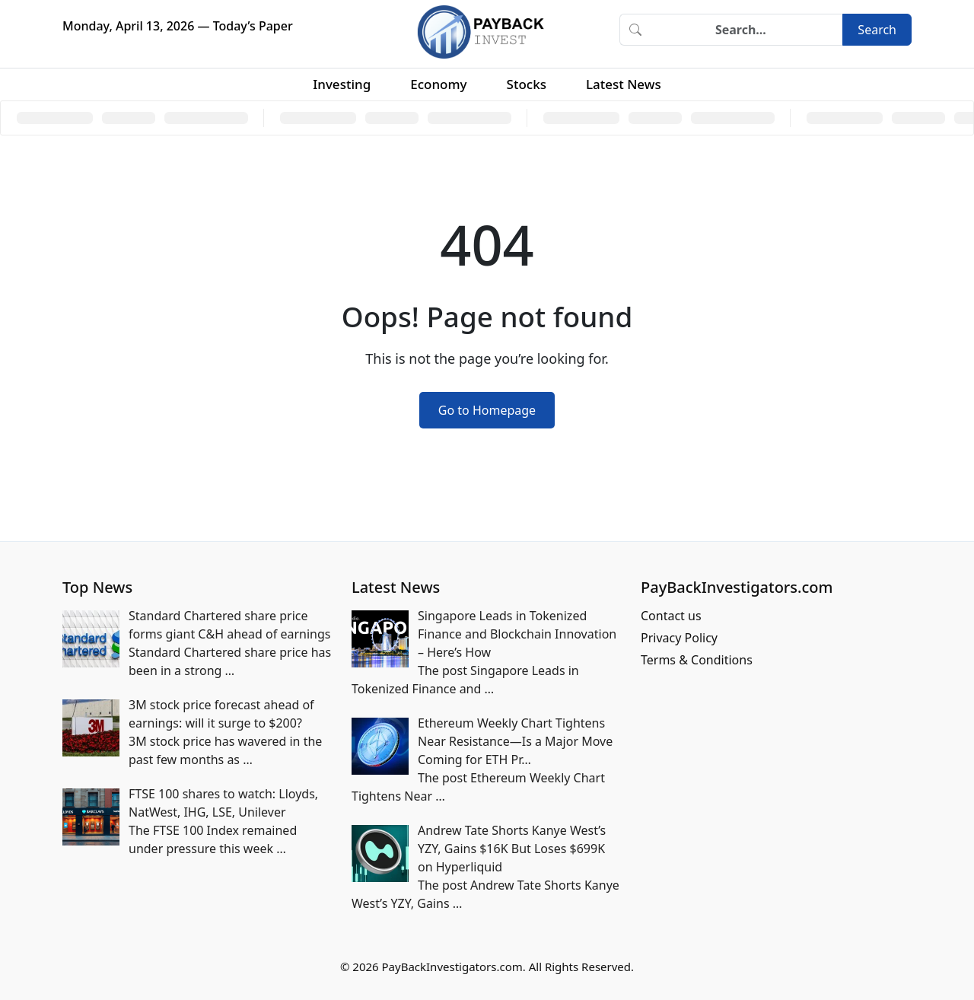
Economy (438, 84)
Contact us (671, 615)
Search (877, 29)
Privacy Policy (679, 637)
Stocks (526, 84)
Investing (342, 84)
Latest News (623, 84)
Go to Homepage (487, 410)
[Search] (746, 30)
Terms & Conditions (697, 659)
